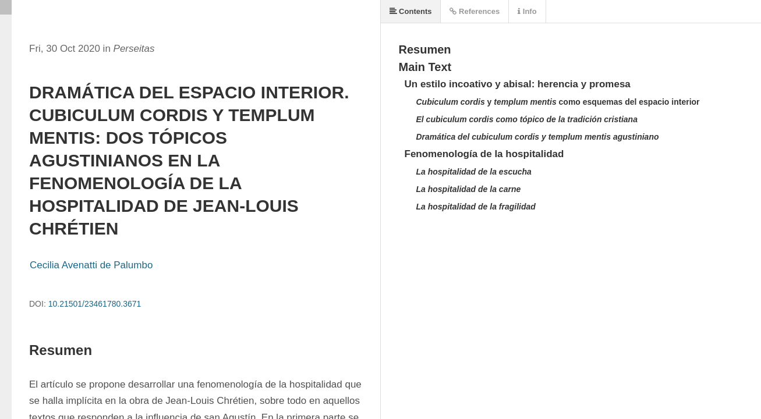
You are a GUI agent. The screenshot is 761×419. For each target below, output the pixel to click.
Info (527, 11)
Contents (411, 11)
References (474, 11)
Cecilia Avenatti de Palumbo (91, 265)
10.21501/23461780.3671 (94, 303)
